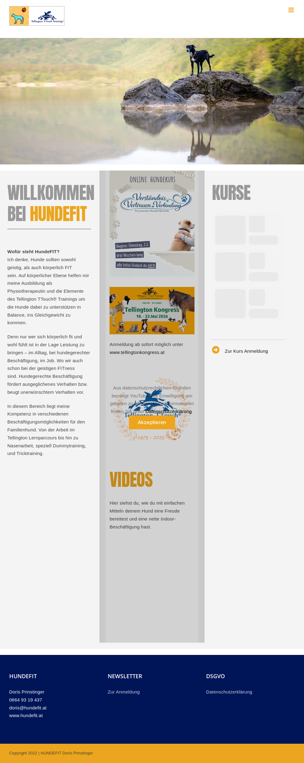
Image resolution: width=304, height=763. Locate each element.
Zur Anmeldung (124, 691)
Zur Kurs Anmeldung (246, 351)
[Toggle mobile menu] (291, 10)
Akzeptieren (152, 422)
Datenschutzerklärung (169, 411)
